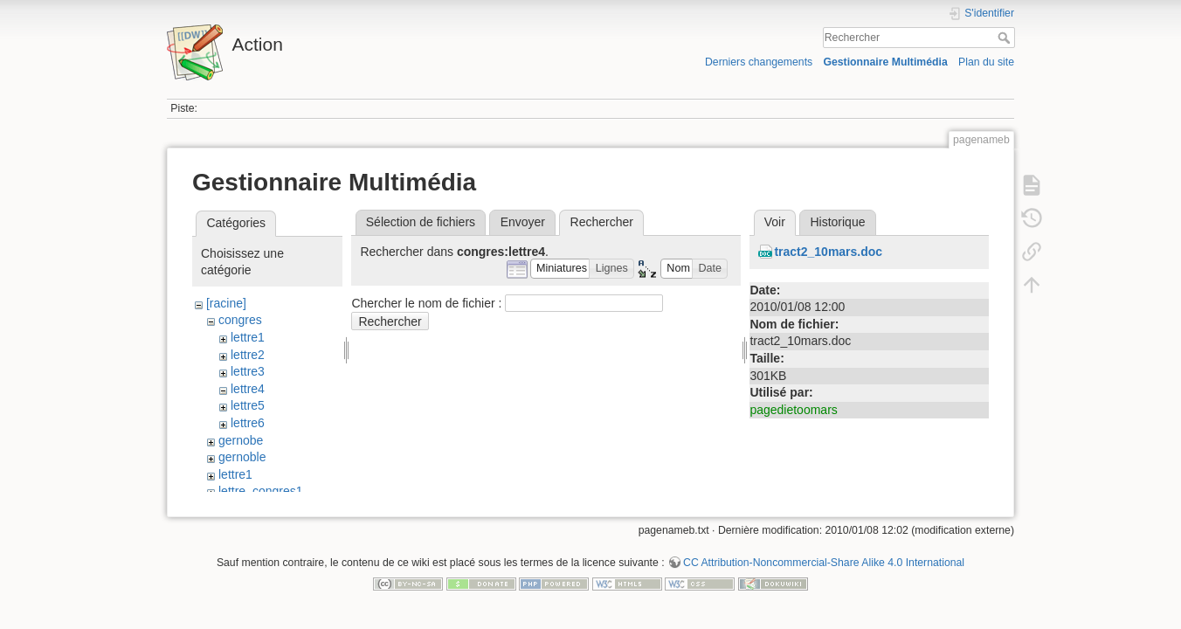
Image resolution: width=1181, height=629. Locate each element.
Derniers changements (758, 62)
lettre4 (248, 389)
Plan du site (986, 62)
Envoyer (523, 222)
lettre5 (248, 405)
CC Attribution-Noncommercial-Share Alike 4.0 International (823, 571)
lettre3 (248, 371)
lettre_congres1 (260, 491)
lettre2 (248, 355)
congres (240, 320)
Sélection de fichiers (420, 222)
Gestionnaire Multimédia (885, 62)
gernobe (240, 440)
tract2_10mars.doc (828, 252)
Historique (837, 222)
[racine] (226, 303)
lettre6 (248, 423)
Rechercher (1006, 37)
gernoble (242, 457)
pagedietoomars (793, 410)
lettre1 (248, 337)
